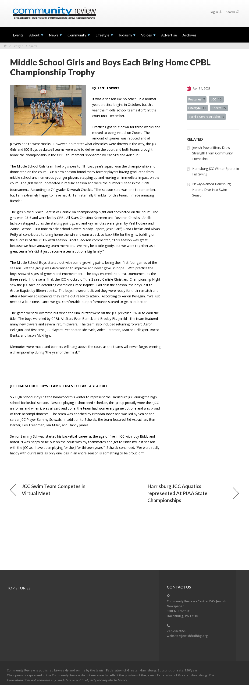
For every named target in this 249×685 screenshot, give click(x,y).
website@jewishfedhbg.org (187, 636)
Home (5, 45)
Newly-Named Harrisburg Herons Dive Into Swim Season (211, 189)
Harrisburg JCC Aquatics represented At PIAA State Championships (193, 493)
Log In (216, 12)
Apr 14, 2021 (198, 88)
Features (196, 99)
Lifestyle (18, 46)
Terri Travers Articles (206, 116)
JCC (216, 99)
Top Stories (19, 588)
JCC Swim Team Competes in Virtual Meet (47, 489)
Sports (33, 46)
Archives (189, 35)
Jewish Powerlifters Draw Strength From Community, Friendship (213, 153)
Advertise (169, 35)
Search (232, 12)
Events (18, 35)
